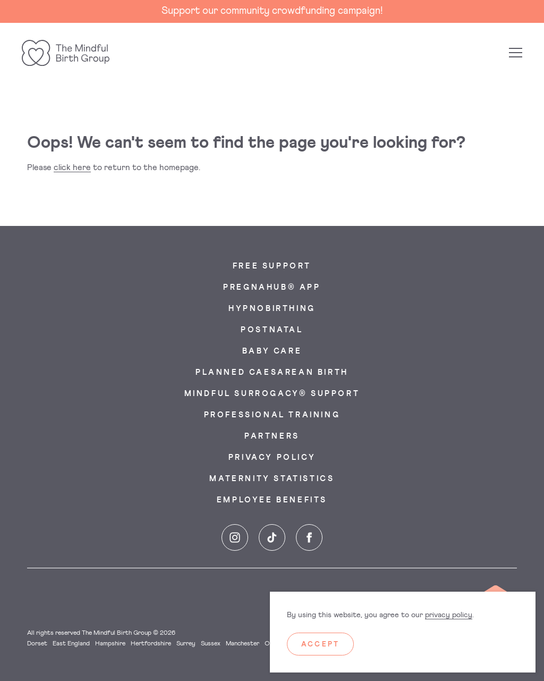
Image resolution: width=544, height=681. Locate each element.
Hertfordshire (151, 644)
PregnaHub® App (271, 287)
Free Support (272, 266)
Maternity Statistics (271, 479)
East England (71, 644)
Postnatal (272, 330)
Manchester (242, 644)
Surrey (186, 644)
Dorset (37, 644)
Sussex (210, 644)
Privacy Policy (272, 457)
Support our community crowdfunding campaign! (272, 11)
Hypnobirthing (272, 309)
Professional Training (272, 415)
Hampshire (110, 644)
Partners (272, 436)
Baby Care (272, 351)
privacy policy (448, 615)
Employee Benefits (272, 500)
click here (72, 167)
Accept (320, 644)
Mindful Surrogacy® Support (272, 394)
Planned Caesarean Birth (272, 372)
